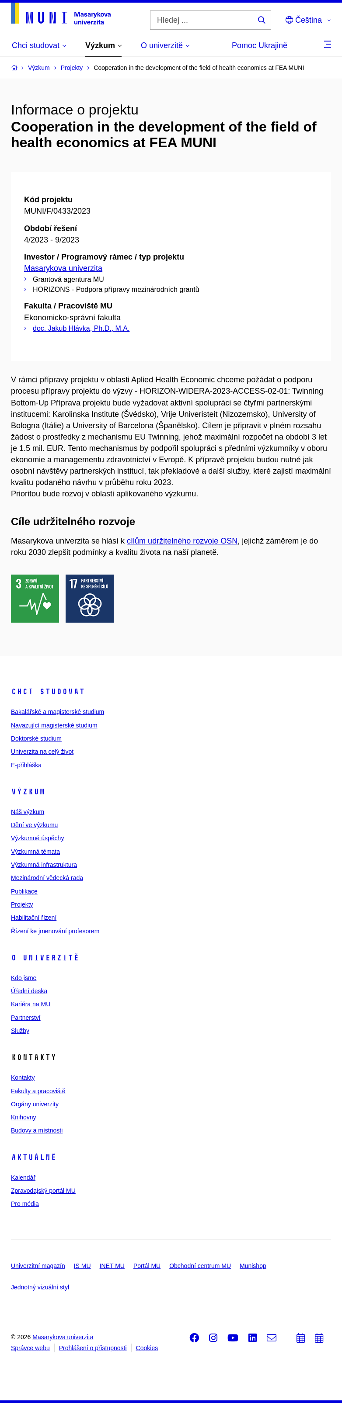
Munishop (253, 1265)
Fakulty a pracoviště (38, 1091)
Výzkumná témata (35, 851)
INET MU (112, 1265)
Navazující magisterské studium (54, 725)
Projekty (22, 904)
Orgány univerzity (35, 1104)
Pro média (25, 1203)
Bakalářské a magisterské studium (57, 711)
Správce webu (30, 1347)
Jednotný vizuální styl (40, 1287)
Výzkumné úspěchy (37, 838)
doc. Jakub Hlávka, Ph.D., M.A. (81, 328)
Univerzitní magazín (38, 1265)
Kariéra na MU (30, 1004)
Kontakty (23, 1077)
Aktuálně (33, 1157)
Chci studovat (48, 691)
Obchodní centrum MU (200, 1265)
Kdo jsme (23, 977)
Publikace (24, 891)
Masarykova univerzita (63, 268)
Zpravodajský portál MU (43, 1190)
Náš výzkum (27, 811)
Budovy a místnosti (37, 1130)
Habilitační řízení (33, 917)
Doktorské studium (36, 738)
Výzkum (28, 792)
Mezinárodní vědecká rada (47, 877)
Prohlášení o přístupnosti (93, 1347)
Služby (20, 1030)
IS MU (82, 1265)
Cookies (147, 1347)
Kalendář (23, 1177)
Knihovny (23, 1117)
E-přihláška (26, 765)
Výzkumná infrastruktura (44, 864)
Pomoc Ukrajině (259, 45)
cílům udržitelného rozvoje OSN (182, 541)
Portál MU (147, 1265)
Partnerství (26, 1017)
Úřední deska (29, 990)
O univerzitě (45, 958)
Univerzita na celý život (42, 751)
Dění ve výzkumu (34, 824)
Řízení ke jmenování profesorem (55, 931)
